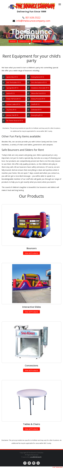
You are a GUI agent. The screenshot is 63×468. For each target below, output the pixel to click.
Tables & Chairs (48, 41)
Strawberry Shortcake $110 (40, 88)
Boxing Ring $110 (36, 115)
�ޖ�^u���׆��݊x (57, 467)
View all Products (31, 253)
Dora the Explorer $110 (39, 82)
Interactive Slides (24, 41)
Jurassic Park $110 (12, 115)
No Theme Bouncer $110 (15, 121)
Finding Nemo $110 (37, 77)
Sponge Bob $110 (12, 88)
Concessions (36, 41)
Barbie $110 (10, 93)
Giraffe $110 (35, 104)
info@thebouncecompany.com (33, 20)
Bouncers (13, 41)
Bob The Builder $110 (14, 82)
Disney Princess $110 (38, 99)
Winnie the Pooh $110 (38, 93)
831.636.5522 (33, 17)
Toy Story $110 (11, 110)
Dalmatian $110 (36, 110)
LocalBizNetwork (36, 457)
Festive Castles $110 (13, 104)
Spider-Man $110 (12, 77)
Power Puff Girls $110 (13, 99)
